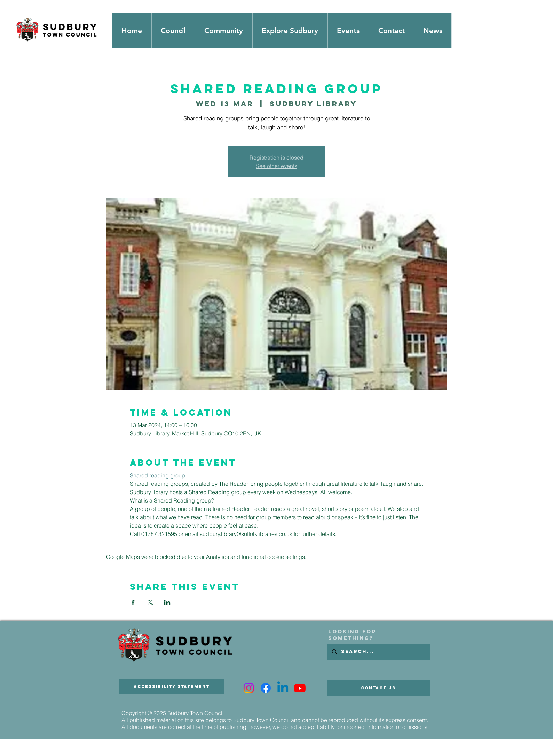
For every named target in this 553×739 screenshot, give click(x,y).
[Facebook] (265, 688)
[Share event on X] (150, 602)
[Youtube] (300, 688)
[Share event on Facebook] (133, 602)
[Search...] (378, 652)
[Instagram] (248, 688)
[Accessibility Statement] (171, 686)
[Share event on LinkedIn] (167, 602)
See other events (276, 165)
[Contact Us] (378, 688)
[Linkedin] (283, 688)
